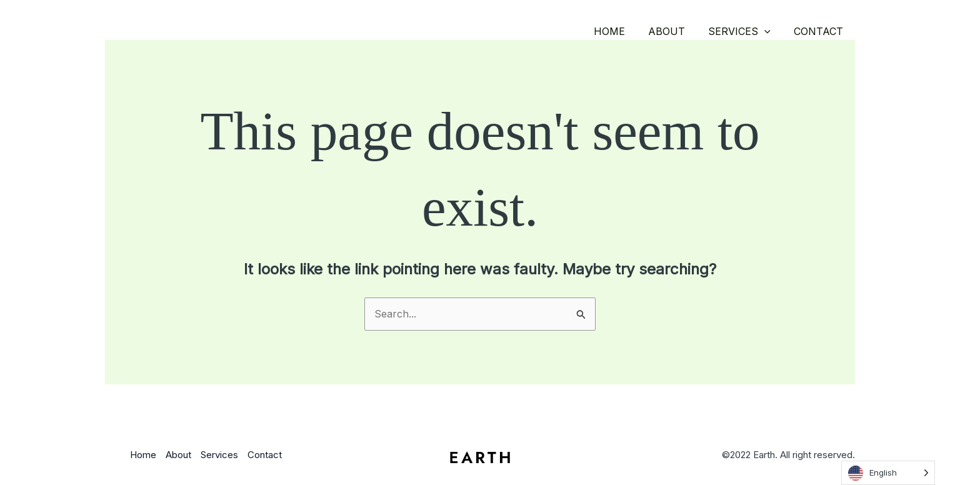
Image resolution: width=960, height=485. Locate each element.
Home (620, 31)
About (674, 31)
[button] (769, 31)
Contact (820, 31)
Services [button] (744, 31)
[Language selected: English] (888, 473)
